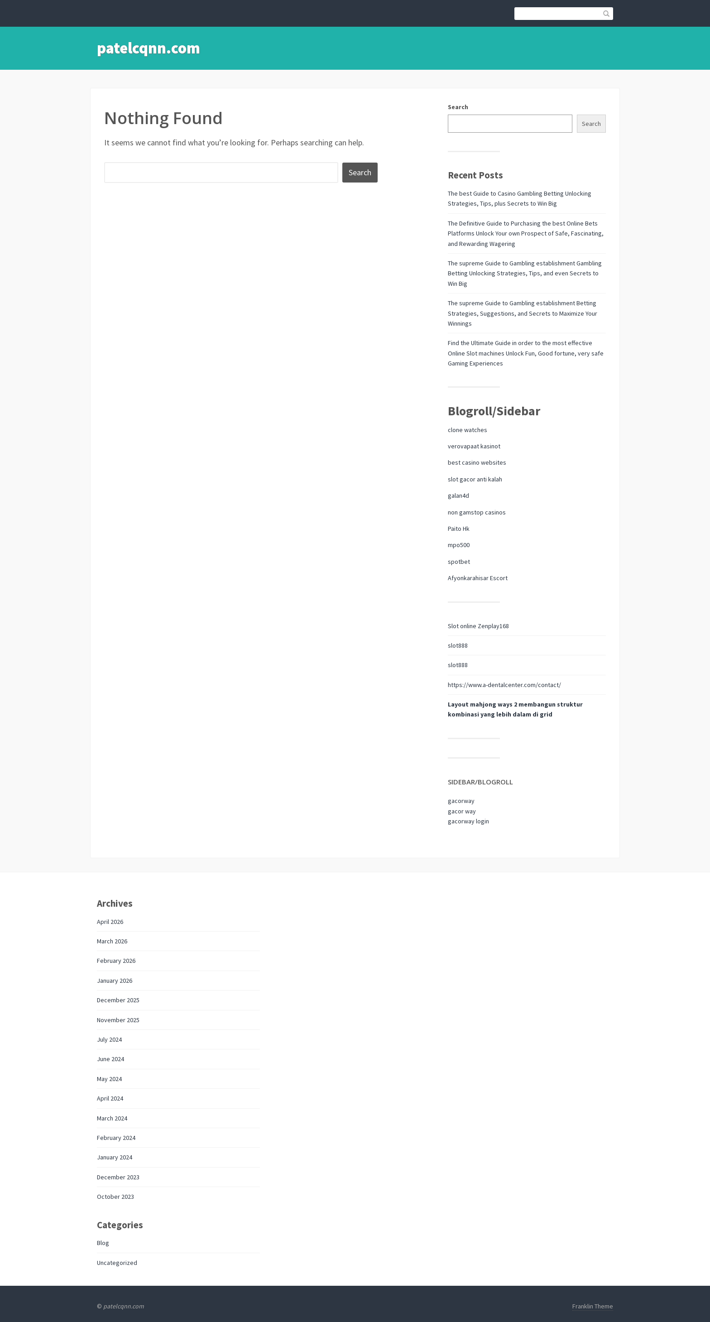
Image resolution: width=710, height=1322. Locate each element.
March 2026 (112, 941)
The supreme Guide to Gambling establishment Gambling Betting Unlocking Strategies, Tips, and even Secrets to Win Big (525, 273)
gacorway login (468, 821)
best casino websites (477, 462)
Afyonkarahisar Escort (478, 578)
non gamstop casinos (477, 512)
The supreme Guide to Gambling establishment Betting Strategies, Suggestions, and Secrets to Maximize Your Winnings (522, 313)
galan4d (458, 495)
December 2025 (118, 1000)
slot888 (458, 645)
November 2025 (118, 1020)
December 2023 (118, 1177)
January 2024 (114, 1157)
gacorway (461, 801)
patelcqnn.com (148, 48)
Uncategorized (117, 1263)
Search (458, 107)
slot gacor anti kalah (475, 479)
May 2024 (109, 1079)
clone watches (467, 430)
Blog (103, 1243)
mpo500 (459, 545)
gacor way (462, 811)
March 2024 (112, 1118)
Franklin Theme (592, 1306)
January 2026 (114, 980)
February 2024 (116, 1138)
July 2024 (109, 1039)
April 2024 (110, 1098)
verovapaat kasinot (474, 446)
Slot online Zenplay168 (478, 626)
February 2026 (116, 961)
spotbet (459, 562)
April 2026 (110, 922)
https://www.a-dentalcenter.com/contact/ (504, 685)
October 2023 (115, 1196)
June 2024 (110, 1059)
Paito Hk (459, 528)
